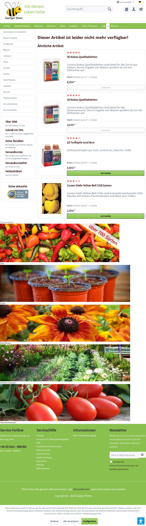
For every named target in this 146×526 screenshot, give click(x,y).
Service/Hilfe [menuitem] (124, 2)
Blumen (6, 49)
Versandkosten (81, 489)
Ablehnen (54, 521)
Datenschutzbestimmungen (122, 465)
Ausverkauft (105, 88)
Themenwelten (10, 98)
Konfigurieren (89, 521)
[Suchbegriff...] (89, 9)
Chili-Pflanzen (9, 80)
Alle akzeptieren (70, 521)
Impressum (41, 461)
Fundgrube (8, 43)
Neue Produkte (10, 37)
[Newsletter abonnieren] (142, 455)
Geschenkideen (10, 104)
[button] (140, 520)
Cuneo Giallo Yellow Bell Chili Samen (89, 185)
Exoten (6, 74)
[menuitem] (89, 9)
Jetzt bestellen (105, 173)
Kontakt (40, 435)
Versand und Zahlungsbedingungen (52, 439)
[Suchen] (109, 9)
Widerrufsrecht (43, 450)
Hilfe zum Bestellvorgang (84, 435)
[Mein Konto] (134, 9)
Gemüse (7, 55)
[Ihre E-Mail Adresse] (124, 455)
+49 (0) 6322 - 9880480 (13, 447)
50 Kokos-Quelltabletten (82, 57)
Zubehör (7, 86)
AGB (38, 442)
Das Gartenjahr (10, 110)
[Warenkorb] (141, 9)
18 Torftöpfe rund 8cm (80, 142)
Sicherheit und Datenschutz (49, 446)
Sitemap (40, 464)
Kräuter (6, 68)
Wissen (114, 25)
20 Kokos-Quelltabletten (82, 99)
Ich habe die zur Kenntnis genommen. (124, 465)
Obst (5, 61)
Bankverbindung (43, 457)
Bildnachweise (43, 468)
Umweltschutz (43, 453)
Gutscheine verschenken (14, 31)
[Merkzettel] (126, 9)
